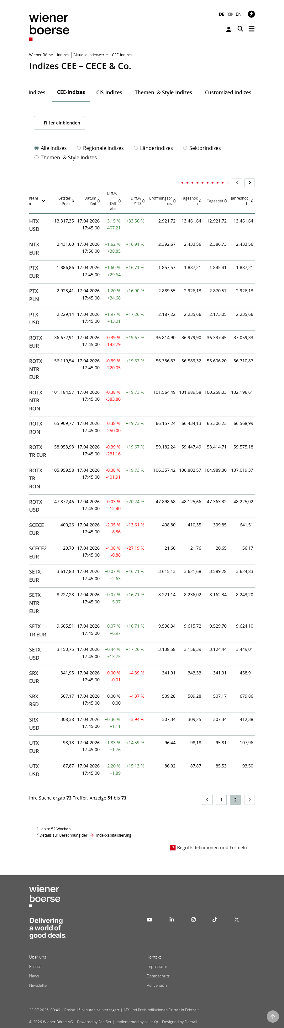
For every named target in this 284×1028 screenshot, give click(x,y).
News (34, 976)
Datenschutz (158, 976)
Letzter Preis (64, 201)
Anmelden (228, 29)
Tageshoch (189, 201)
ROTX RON (35, 427)
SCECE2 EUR (38, 552)
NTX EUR (34, 248)
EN (239, 14)
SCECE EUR (36, 529)
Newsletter (38, 985)
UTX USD (34, 770)
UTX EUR (34, 747)
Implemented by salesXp (136, 1022)
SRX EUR (34, 677)
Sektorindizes (202, 148)
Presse (35, 966)
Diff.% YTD (136, 201)
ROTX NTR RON (35, 400)
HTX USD (34, 225)
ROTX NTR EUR (35, 369)
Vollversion (157, 985)
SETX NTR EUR (35, 602)
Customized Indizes (228, 92)
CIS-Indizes (109, 92)
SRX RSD (34, 700)
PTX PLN (34, 295)
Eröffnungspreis (160, 201)
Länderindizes (153, 148)
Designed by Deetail (179, 1022)
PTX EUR (34, 271)
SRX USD (34, 723)
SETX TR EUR (37, 630)
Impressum (157, 966)
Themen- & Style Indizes (65, 157)
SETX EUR (35, 575)
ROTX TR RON (35, 478)
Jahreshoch (240, 201)
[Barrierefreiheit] (251, 14)
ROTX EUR (35, 341)
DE (221, 14)
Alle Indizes (50, 148)
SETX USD (35, 653)
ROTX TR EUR (37, 451)
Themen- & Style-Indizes (163, 92)
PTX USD (34, 318)
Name (33, 201)
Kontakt (154, 957)
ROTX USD (35, 506)
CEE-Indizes (71, 92)
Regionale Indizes (100, 148)
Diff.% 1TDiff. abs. (112, 201)
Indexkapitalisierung (113, 835)
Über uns (37, 957)
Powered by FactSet (94, 1022)
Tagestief (215, 201)
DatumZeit (90, 201)
